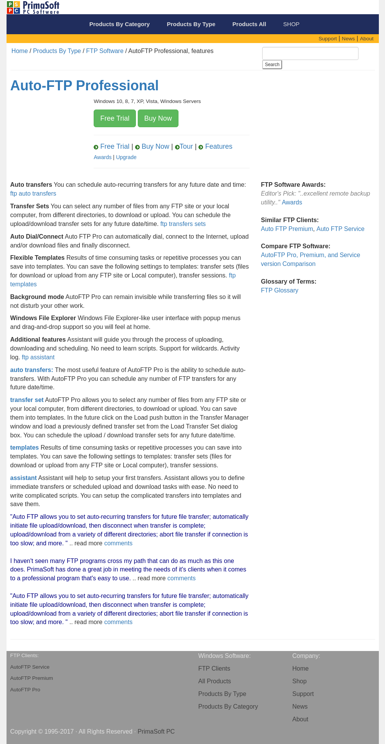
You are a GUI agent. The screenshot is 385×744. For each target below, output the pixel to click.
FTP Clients (214, 668)
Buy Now (158, 118)
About (300, 719)
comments (118, 543)
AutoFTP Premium (31, 678)
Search (272, 64)
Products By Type (57, 51)
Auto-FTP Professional (84, 85)
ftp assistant (38, 357)
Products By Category (228, 706)
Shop (299, 681)
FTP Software (105, 51)
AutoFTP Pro (25, 690)
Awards (102, 157)
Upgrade (126, 157)
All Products (214, 681)
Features (215, 146)
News (300, 706)
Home (20, 51)
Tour (184, 146)
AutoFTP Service (30, 667)
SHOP (291, 24)
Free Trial (114, 118)
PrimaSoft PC (156, 731)
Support (303, 694)
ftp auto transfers (33, 193)
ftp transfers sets (183, 224)
